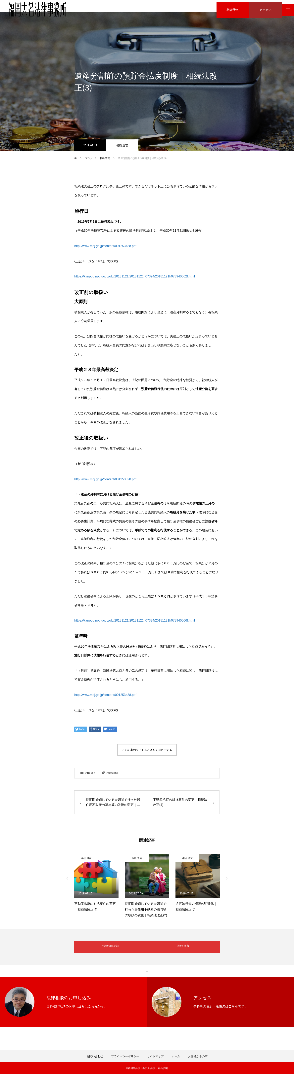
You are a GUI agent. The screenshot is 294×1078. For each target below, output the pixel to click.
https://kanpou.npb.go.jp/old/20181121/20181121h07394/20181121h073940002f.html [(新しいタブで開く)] (134, 280)
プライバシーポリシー (125, 1060)
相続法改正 (113, 776)
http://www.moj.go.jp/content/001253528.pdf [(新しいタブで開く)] (105, 483)
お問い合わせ (94, 1060)
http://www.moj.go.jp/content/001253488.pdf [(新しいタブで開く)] (105, 249)
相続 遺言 (122, 149)
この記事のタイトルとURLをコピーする (147, 753)
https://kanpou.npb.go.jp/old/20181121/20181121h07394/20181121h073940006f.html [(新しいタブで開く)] (134, 624)
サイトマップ (155, 1060)
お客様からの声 (198, 1060)
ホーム (176, 1060)
